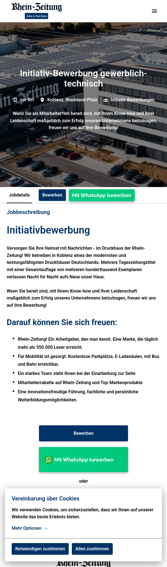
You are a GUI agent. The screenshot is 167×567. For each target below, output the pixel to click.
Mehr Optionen (30, 528)
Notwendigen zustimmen (40, 548)
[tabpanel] (83, 370)
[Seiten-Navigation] (154, 11)
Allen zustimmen (92, 548)
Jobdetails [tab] (19, 195)
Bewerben (83, 433)
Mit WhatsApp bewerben (101, 195)
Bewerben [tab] (52, 195)
